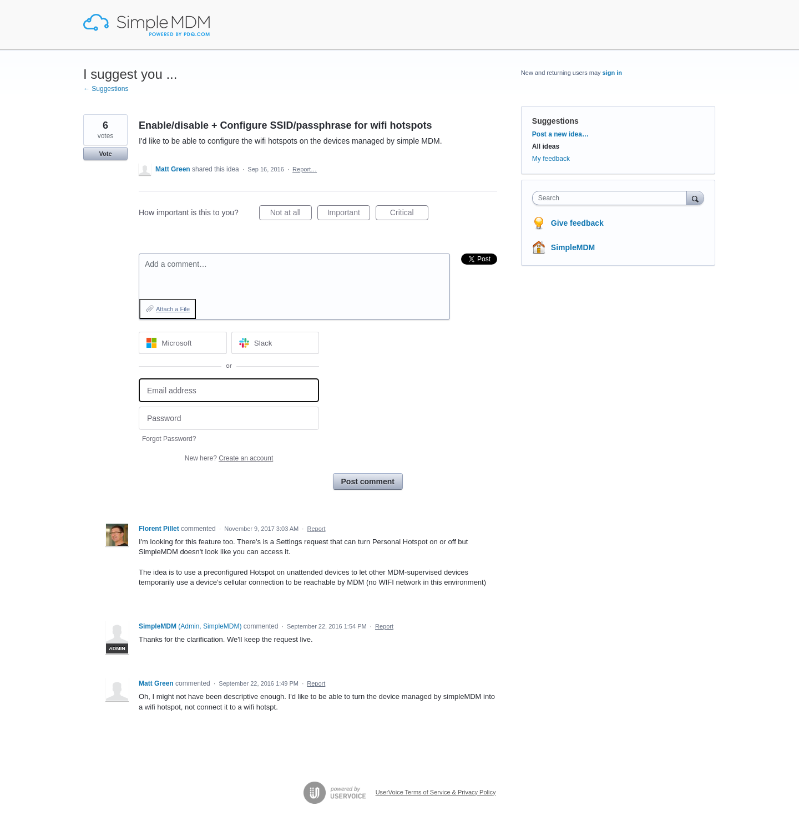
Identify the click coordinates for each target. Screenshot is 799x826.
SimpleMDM (573, 247)
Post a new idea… (560, 134)
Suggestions (555, 120)
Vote (105, 153)
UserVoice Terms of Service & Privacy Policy (436, 792)
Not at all (291, 214)
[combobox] (612, 198)
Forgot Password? (169, 439)
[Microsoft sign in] (183, 343)
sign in (612, 72)
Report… (304, 169)
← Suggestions (105, 89)
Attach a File (173, 309)
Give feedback (577, 223)
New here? (229, 458)
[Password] (229, 418)
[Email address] (229, 390)
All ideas (545, 146)
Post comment (368, 481)
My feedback (551, 159)
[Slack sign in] (275, 343)
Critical (409, 214)
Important (348, 214)
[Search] (695, 198)
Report (316, 528)
